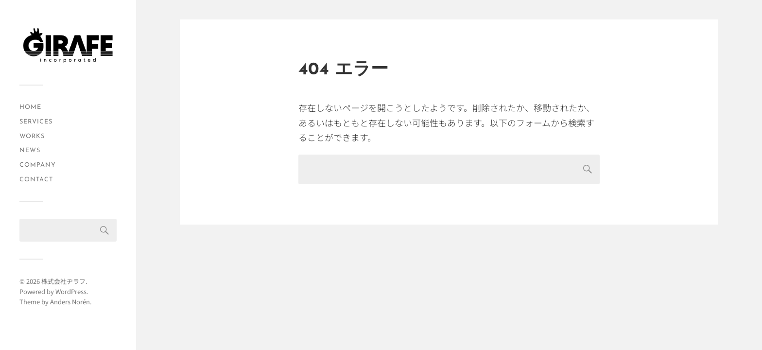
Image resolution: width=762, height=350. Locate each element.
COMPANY (37, 165)
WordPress (71, 291)
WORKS (32, 136)
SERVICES (35, 122)
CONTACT (36, 179)
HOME (30, 107)
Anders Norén (70, 301)
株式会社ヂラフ (63, 281)
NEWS (29, 150)
